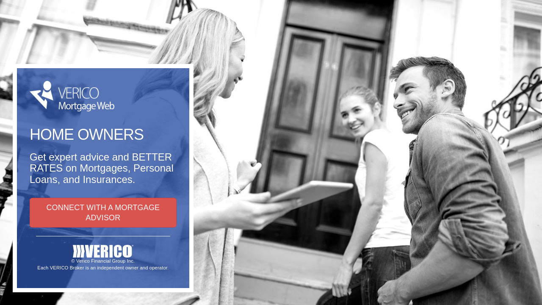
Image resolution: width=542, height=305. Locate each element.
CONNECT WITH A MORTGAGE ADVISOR (103, 212)
